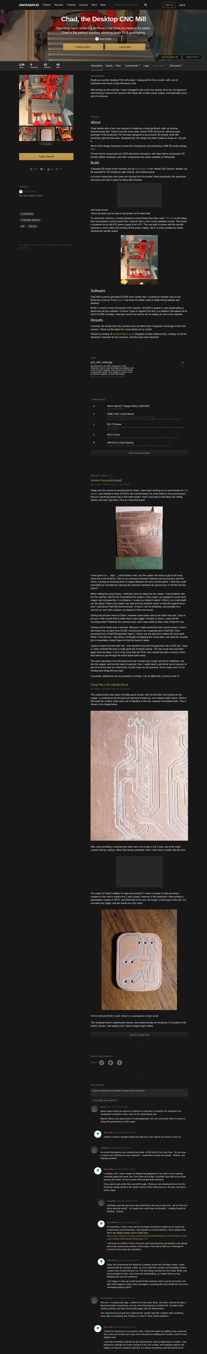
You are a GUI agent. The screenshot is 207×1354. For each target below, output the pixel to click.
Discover (58, 5)
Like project (125, 47)
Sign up (169, 5)
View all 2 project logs (139, 1035)
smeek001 (104, 1148)
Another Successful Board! (107, 480)
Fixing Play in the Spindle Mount (111, 684)
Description (97, 65)
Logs (147, 65)
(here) (121, 300)
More (105, 5)
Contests (71, 5)
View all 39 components (139, 453)
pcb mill (33, 226)
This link (169, 218)
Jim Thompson (106, 1298)
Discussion (176, 65)
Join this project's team (30, 195)
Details (109, 65)
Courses (83, 5)
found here (140, 169)
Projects (47, 5)
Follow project (83, 47)
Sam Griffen (103, 39)
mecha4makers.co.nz (123, 334)
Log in (182, 5)
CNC (23, 226)
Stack (94, 5)
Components (133, 65)
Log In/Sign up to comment (105, 1100)
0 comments (125, 484)
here (93, 149)
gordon (103, 1107)
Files (119, 65)
